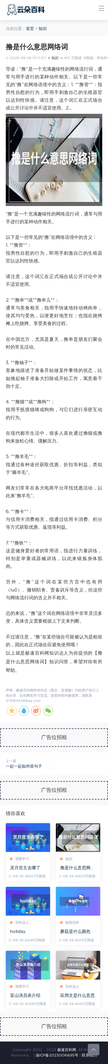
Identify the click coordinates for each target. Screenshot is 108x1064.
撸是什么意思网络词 (77, 868)
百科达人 (22, 922)
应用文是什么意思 (77, 995)
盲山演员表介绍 (25, 995)
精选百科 (72, 922)
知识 (43, 29)
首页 (30, 29)
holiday (18, 931)
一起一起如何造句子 (24, 766)
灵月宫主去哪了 (25, 868)
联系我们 (89, 1055)
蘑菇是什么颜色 (75, 931)
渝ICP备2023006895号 (57, 1055)
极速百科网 (66, 1050)
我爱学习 (22, 859)
